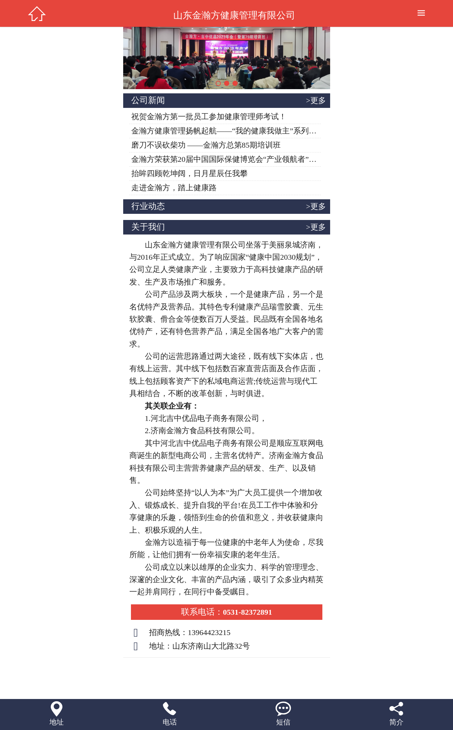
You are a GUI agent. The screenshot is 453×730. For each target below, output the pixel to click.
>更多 (316, 100)
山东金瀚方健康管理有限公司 (234, 15)
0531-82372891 (226, 612)
